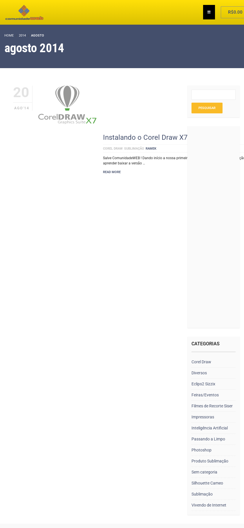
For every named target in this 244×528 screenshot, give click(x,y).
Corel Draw (113, 148)
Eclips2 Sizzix (203, 384)
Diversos (199, 373)
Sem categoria (204, 472)
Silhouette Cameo (207, 483)
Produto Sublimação (209, 461)
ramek (151, 148)
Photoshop (201, 450)
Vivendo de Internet (208, 505)
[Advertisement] (210, 228)
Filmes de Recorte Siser (212, 406)
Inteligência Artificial (209, 428)
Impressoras (202, 417)
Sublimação (134, 148)
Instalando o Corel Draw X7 (145, 137)
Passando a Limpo (208, 439)
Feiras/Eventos (205, 395)
